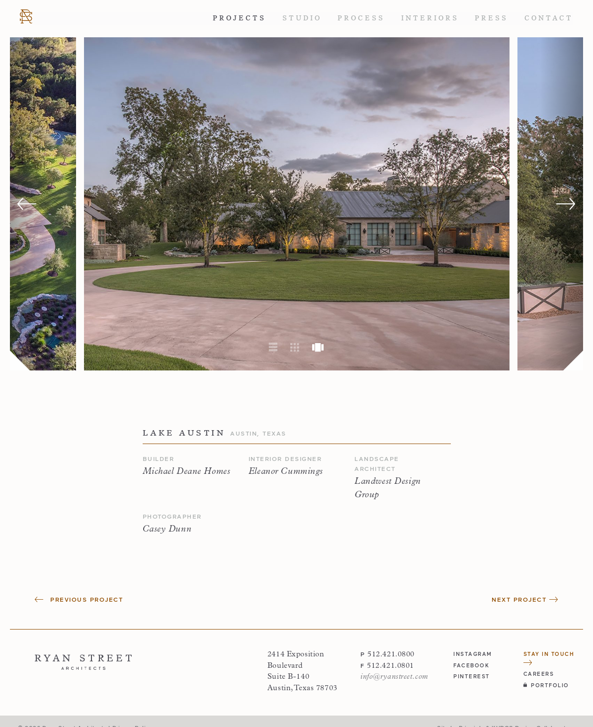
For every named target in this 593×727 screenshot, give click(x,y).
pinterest (471, 676)
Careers (538, 673)
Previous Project (79, 599)
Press (491, 18)
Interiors (430, 18)
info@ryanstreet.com (394, 677)
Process (361, 18)
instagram (472, 653)
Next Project (525, 599)
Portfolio (546, 685)
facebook (471, 665)
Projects (239, 18)
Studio (302, 18)
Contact (548, 18)
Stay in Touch (549, 657)
